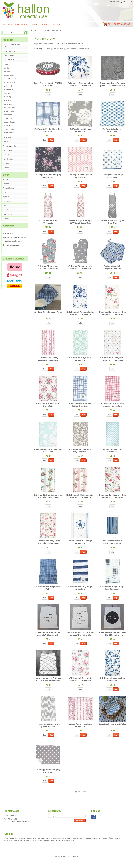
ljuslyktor (7, 93)
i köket (6, 64)
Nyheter (6, 197)
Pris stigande (58, 49)
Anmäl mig (80, 820)
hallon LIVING (15, 60)
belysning (7, 97)
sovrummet (8, 100)
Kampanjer (7, 163)
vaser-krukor (8, 90)
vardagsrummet (9, 82)
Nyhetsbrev (7, 201)
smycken (7, 125)
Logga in (6, 218)
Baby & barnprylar (15, 146)
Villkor (57, 24)
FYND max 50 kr (9, 51)
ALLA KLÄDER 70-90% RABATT (15, 45)
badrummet (8, 104)
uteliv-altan (8, 115)
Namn (48, 49)
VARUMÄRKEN (15, 56)
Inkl (124, 2)
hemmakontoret (9, 107)
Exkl (130, 2)
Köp (51, 140)
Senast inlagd (84, 49)
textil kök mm (9, 75)
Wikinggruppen (73, 856)
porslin (6, 68)
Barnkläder (15, 142)
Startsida (32, 30)
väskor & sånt (9, 129)
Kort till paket (8, 159)
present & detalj (9, 122)
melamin (7, 72)
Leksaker (15, 155)
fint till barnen (9, 133)
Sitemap (6, 168)
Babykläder (15, 137)
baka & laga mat (10, 79)
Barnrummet (15, 150)
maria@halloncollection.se (12, 241)
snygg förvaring (9, 111)
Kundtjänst (21, 24)
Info (48, 94)
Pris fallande (71, 49)
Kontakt (6, 210)
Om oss (34, 24)
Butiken (45, 24)
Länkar (5, 205)
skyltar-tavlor (8, 86)
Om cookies (7, 214)
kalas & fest (8, 118)
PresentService (8, 188)
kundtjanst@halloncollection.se (14, 237)
